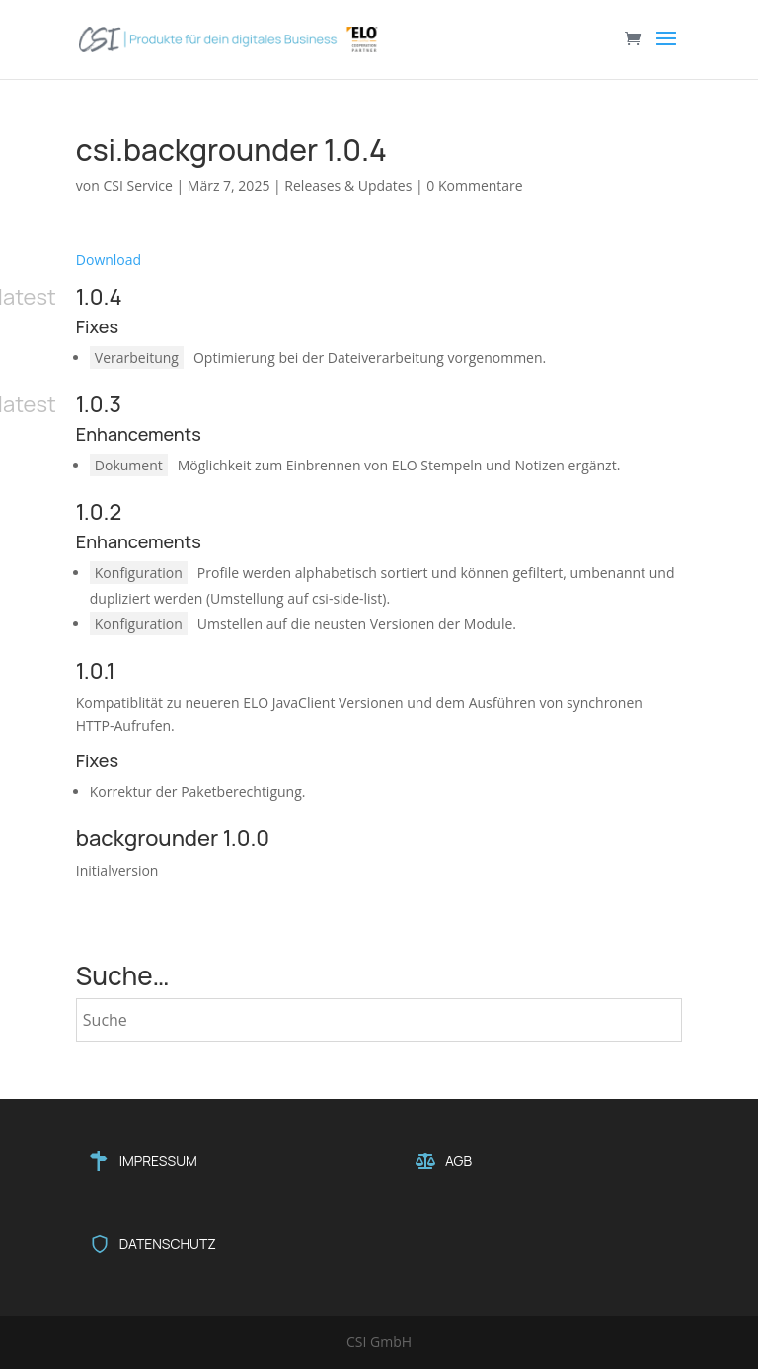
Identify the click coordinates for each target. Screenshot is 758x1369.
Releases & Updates (348, 186)
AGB (458, 1160)
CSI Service (137, 186)
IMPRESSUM (158, 1160)
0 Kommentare (474, 186)
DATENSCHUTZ (167, 1243)
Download (108, 260)
